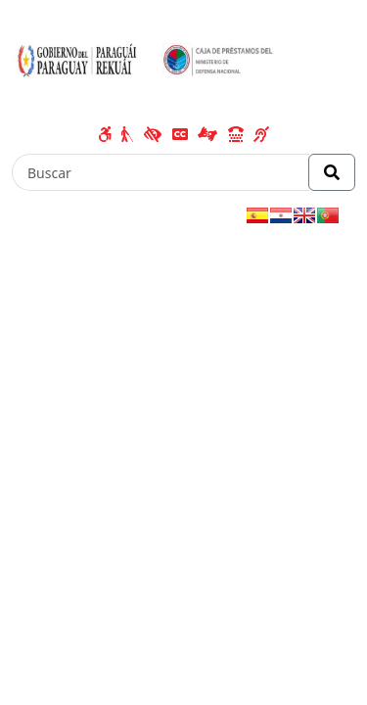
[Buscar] (160, 172)
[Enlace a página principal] (149, 63)
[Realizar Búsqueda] (331, 172)
